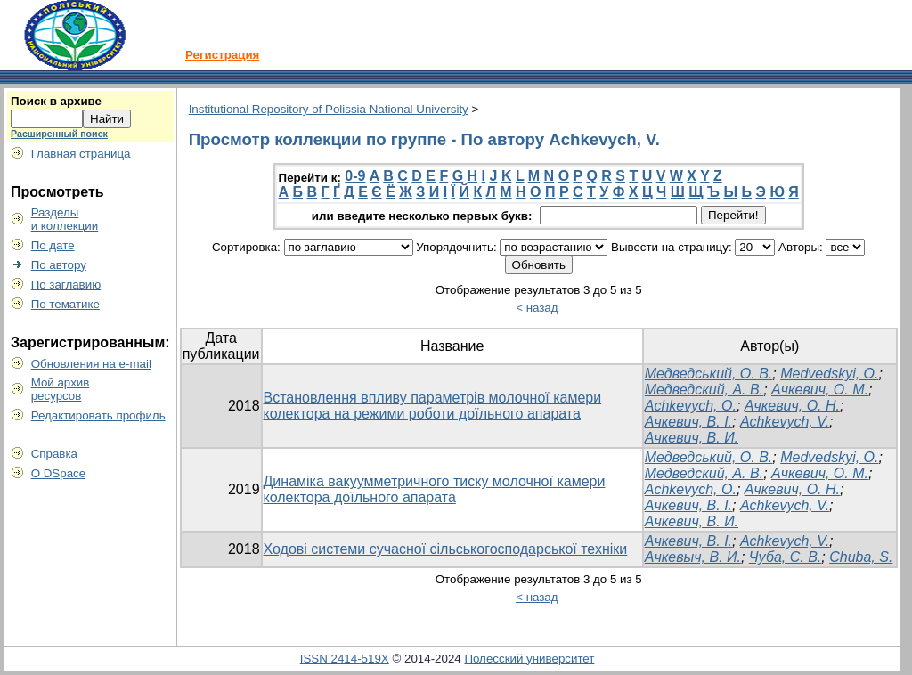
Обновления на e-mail (91, 363)
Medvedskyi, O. (829, 373)
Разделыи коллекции (65, 219)
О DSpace (58, 473)
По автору (58, 265)
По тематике (65, 304)
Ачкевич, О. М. (819, 389)
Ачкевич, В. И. (691, 437)
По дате (53, 245)
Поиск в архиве (56, 101)
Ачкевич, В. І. (688, 421)
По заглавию (66, 284)
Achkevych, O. (691, 405)
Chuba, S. (860, 557)
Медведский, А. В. (704, 389)
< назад (537, 307)
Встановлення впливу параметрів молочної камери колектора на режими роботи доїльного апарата (433, 405)
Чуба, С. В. (785, 557)
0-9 (355, 175)
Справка (54, 453)
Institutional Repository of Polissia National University (328, 109)
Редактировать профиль (98, 415)
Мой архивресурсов (60, 389)
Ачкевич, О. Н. (792, 405)
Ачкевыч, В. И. (693, 557)
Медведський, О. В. (709, 373)
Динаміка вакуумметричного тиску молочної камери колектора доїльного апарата (435, 489)
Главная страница (81, 153)
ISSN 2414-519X (344, 658)
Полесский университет (529, 658)
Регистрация (222, 54)
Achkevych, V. (784, 421)
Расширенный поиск (59, 133)
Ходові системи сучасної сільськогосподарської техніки (446, 549)
